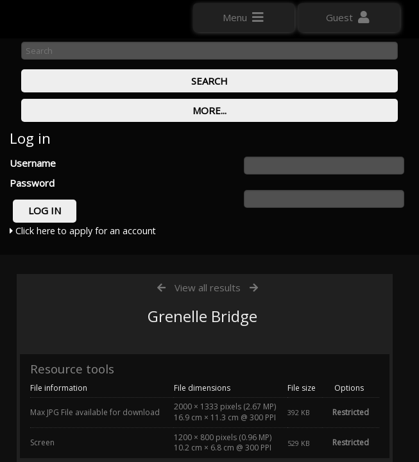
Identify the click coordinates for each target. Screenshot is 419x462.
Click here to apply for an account (83, 231)
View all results (208, 287)
